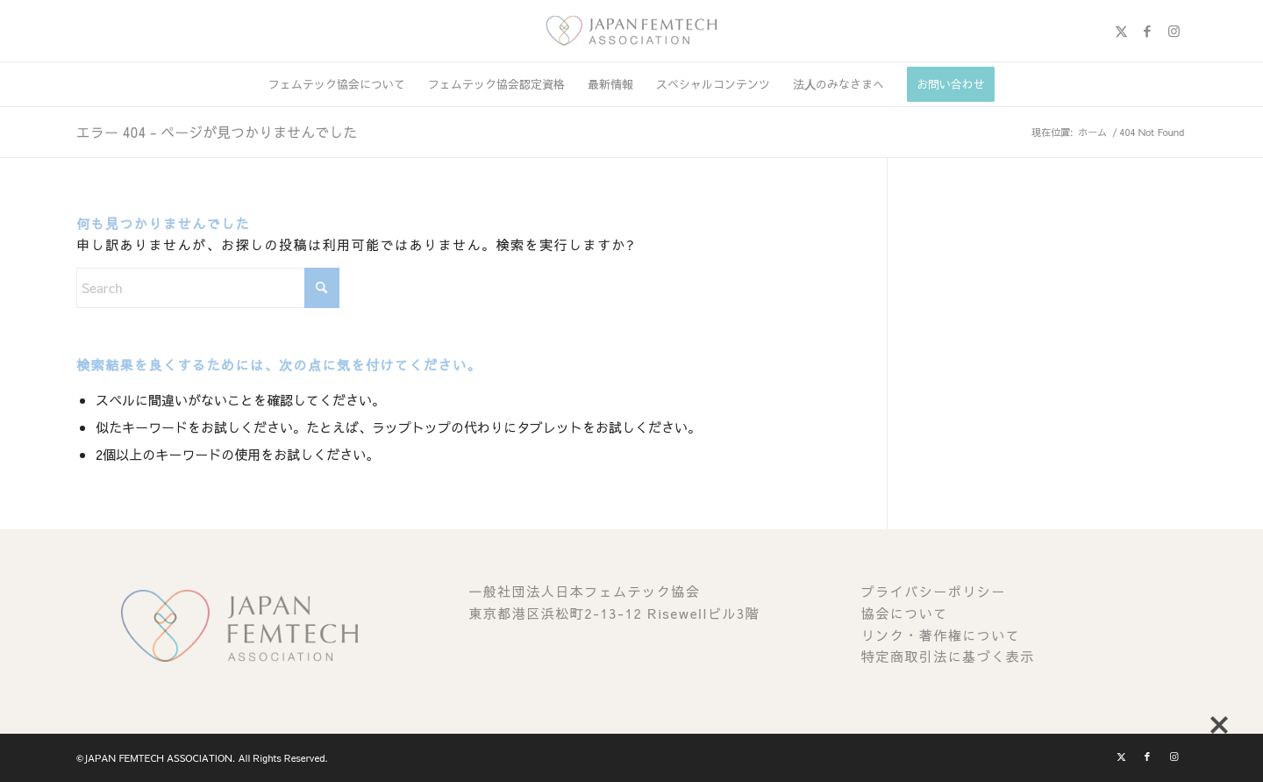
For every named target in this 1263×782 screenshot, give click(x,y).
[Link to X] (1121, 31)
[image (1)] (631, 30)
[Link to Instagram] (1173, 31)
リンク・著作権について (941, 635)
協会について (904, 613)
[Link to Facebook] (1147, 31)
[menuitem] (337, 84)
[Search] (207, 288)
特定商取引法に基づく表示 (948, 656)
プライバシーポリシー (933, 591)
